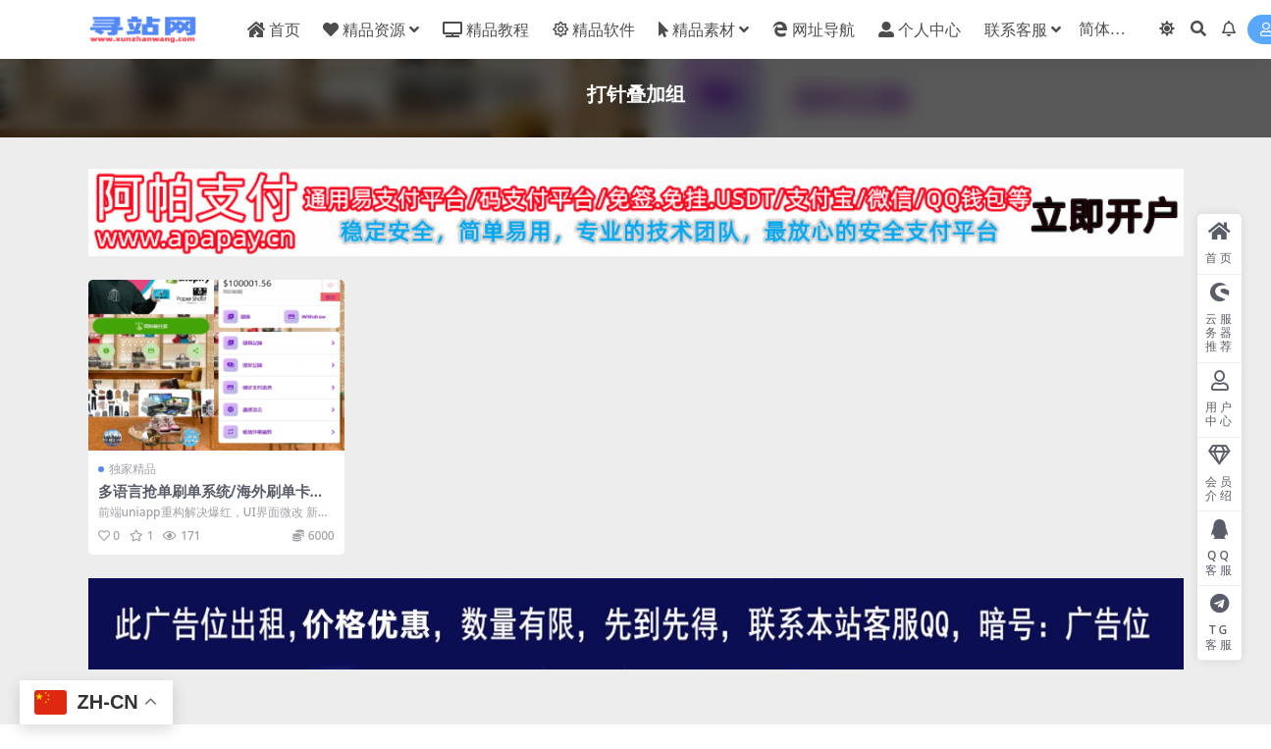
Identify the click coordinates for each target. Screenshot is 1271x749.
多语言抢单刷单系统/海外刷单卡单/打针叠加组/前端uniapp (214, 499)
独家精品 (132, 468)
